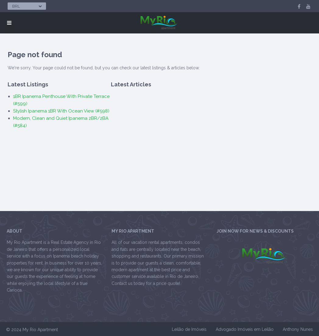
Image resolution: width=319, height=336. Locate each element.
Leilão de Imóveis (189, 329)
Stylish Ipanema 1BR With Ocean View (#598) (61, 111)
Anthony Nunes (298, 329)
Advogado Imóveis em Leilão (245, 329)
